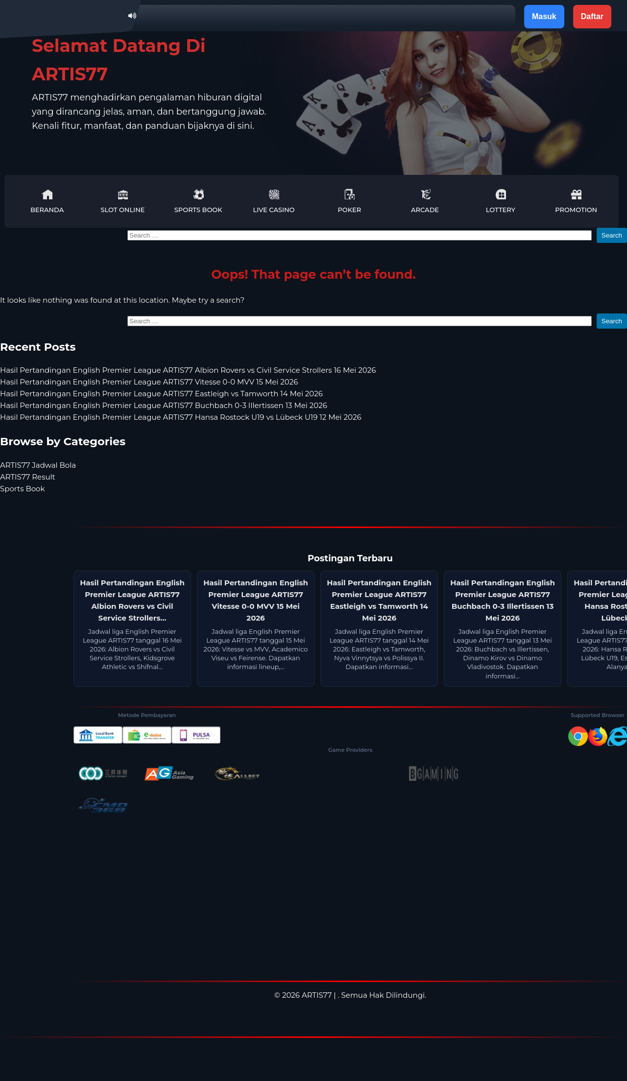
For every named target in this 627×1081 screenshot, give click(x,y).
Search (612, 235)
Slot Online (122, 201)
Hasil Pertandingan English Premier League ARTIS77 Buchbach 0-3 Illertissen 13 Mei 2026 (163, 405)
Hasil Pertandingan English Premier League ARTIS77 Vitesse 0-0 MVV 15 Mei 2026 (149, 381)
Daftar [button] (592, 16)
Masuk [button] (544, 16)
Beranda (47, 201)
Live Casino (274, 201)
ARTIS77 (317, 995)
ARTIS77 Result (27, 476)
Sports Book (198, 201)
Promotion (576, 201)
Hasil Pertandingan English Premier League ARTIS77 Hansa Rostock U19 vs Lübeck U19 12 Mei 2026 (181, 417)
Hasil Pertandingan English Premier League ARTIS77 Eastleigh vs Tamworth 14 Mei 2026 (161, 393)
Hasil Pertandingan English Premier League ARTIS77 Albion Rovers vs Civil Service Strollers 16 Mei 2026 (188, 370)
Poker (349, 201)
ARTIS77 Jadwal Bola (38, 465)
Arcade (425, 201)
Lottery (500, 201)
